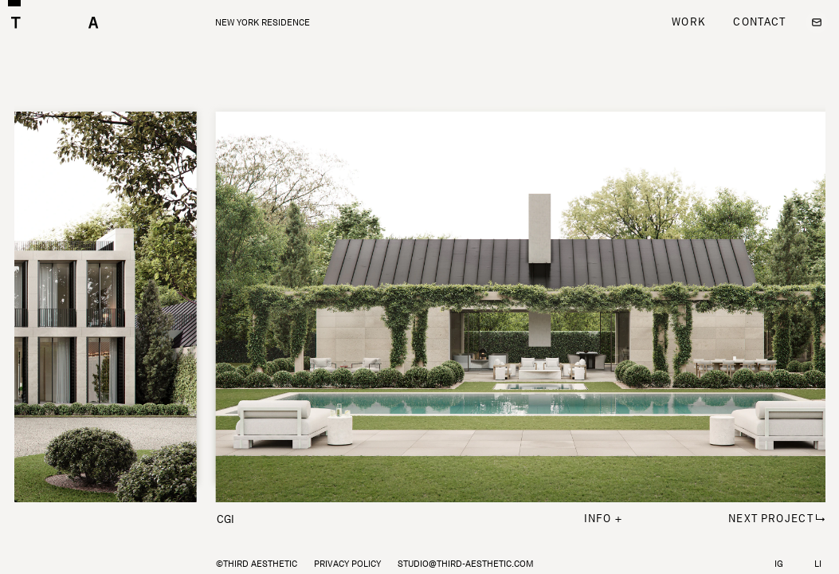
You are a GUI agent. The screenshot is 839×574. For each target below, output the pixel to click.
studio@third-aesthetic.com (466, 563)
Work (688, 21)
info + (603, 518)
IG (778, 563)
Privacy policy (347, 563)
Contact (759, 21)
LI (817, 563)
